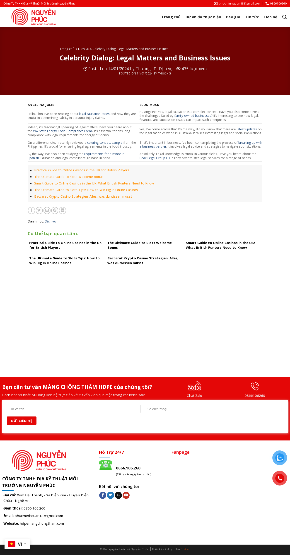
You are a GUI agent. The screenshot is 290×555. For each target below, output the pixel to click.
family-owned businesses (192, 115)
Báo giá (233, 16)
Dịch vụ (83, 49)
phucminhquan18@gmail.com (38, 515)
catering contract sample (104, 142)
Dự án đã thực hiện (203, 16)
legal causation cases (94, 114)
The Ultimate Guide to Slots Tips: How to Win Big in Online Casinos (86, 189)
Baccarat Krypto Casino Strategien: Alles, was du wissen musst (83, 196)
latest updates (247, 129)
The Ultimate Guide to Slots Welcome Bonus (69, 176)
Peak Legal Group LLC (155, 158)
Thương (143, 68)
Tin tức (252, 16)
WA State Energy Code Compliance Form (62, 131)
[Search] (284, 17)
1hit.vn (185, 549)
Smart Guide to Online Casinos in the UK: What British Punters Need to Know (94, 183)
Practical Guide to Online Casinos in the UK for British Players (81, 170)
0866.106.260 (34, 508)
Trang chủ (171, 16)
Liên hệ (270, 16)
